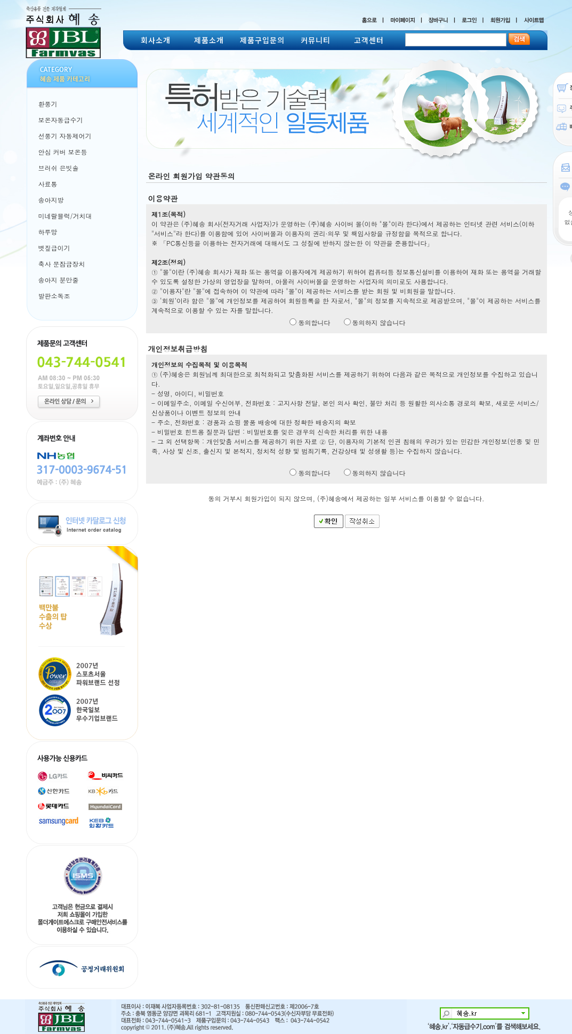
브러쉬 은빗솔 (58, 167)
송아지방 (51, 199)
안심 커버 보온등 (62, 151)
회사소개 (156, 40)
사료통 (48, 183)
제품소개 (209, 40)
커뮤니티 (316, 40)
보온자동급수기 (60, 119)
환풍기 (48, 103)
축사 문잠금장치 (61, 263)
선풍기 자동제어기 (65, 135)
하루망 (48, 231)
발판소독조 (54, 295)
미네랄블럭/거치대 (65, 215)
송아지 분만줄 (58, 279)
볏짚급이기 (54, 247)
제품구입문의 (262, 40)
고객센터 (369, 40)
